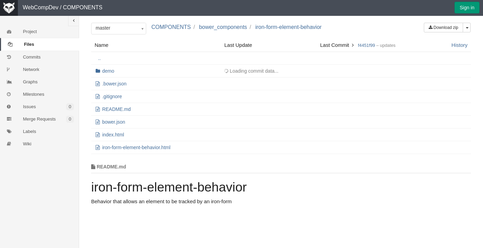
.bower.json (114, 83)
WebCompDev (40, 7)
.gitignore (112, 96)
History (459, 45)
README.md (116, 109)
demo (108, 71)
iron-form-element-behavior (288, 27)
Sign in (467, 7)
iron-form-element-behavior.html (136, 147)
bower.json (113, 122)
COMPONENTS (83, 7)
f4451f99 (366, 45)
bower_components (223, 27)
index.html (113, 134)
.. (99, 58)
